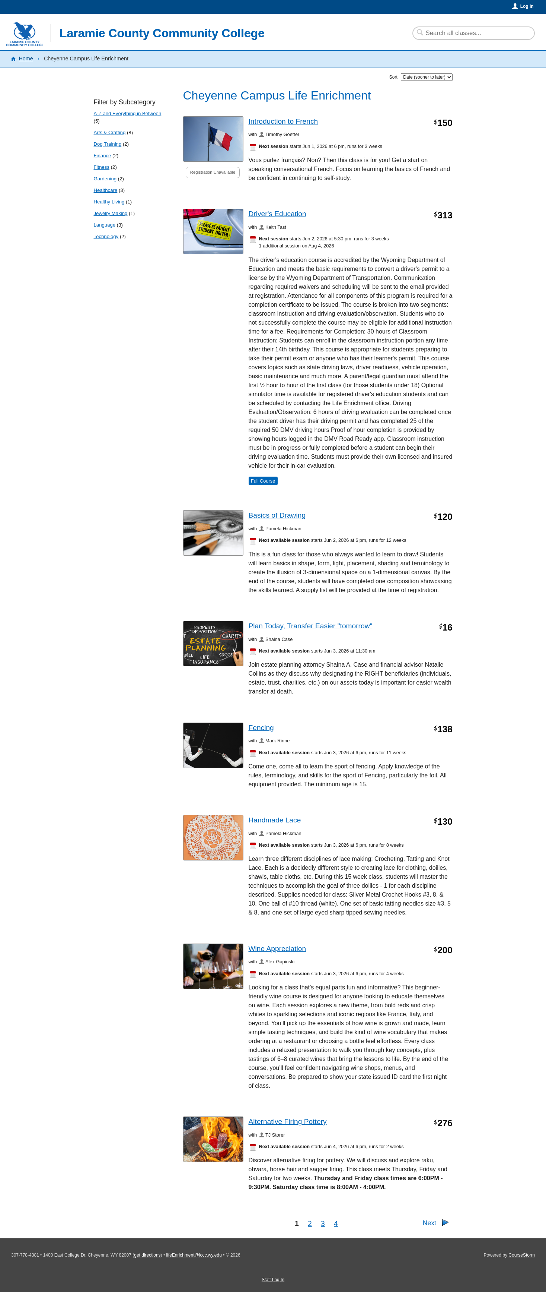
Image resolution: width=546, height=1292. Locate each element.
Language (105, 225)
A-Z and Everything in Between (128, 113)
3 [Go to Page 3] (323, 1223)
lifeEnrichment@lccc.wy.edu (194, 1255)
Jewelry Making (111, 213)
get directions (147, 1255)
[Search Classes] (469, 33)
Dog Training (108, 144)
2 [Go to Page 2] (310, 1223)
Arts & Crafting (110, 132)
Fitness (102, 167)
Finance (102, 155)
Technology (106, 236)
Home (26, 58)
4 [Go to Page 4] (336, 1223)
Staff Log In (273, 1279)
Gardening (105, 178)
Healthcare (106, 190)
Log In (527, 6)
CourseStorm (521, 1255)
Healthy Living (109, 202)
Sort (393, 77)
